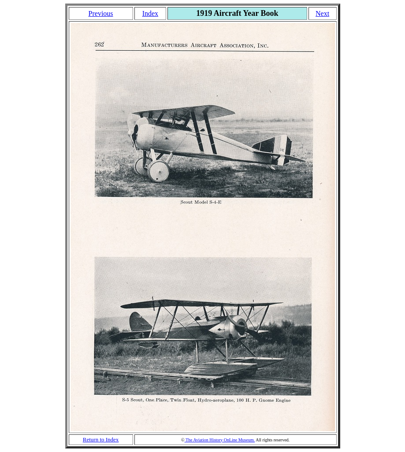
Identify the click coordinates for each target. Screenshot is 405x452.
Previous (101, 13)
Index (150, 13)
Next (322, 13)
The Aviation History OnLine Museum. (220, 439)
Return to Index (101, 439)
